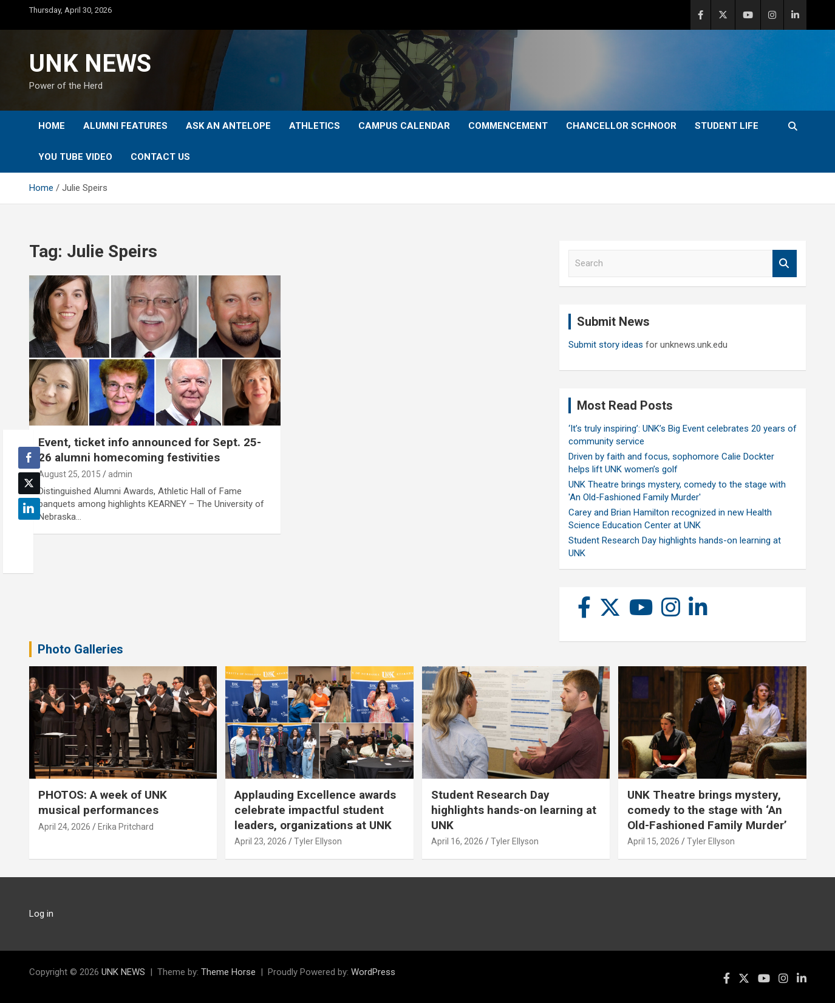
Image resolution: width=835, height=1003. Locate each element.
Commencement (508, 125)
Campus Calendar (404, 125)
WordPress (373, 972)
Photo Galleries (80, 649)
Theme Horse (228, 972)
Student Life (726, 125)
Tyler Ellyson (318, 841)
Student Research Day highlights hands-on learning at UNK (513, 810)
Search (784, 263)
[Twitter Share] (29, 483)
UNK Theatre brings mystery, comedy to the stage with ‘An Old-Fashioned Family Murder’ (707, 810)
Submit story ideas (605, 344)
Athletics (314, 125)
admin (120, 474)
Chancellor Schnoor (621, 125)
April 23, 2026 (260, 841)
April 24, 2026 (64, 827)
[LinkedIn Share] (29, 509)
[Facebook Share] (29, 458)
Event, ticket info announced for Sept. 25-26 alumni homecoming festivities (149, 449)
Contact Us (160, 156)
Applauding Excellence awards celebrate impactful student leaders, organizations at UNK (315, 810)
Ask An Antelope (228, 125)
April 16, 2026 (457, 841)
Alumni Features (125, 125)
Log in (41, 913)
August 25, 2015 (69, 474)
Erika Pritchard (126, 827)
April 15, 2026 (653, 841)
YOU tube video (75, 156)
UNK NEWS (90, 63)
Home (51, 125)
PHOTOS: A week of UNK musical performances (102, 802)
